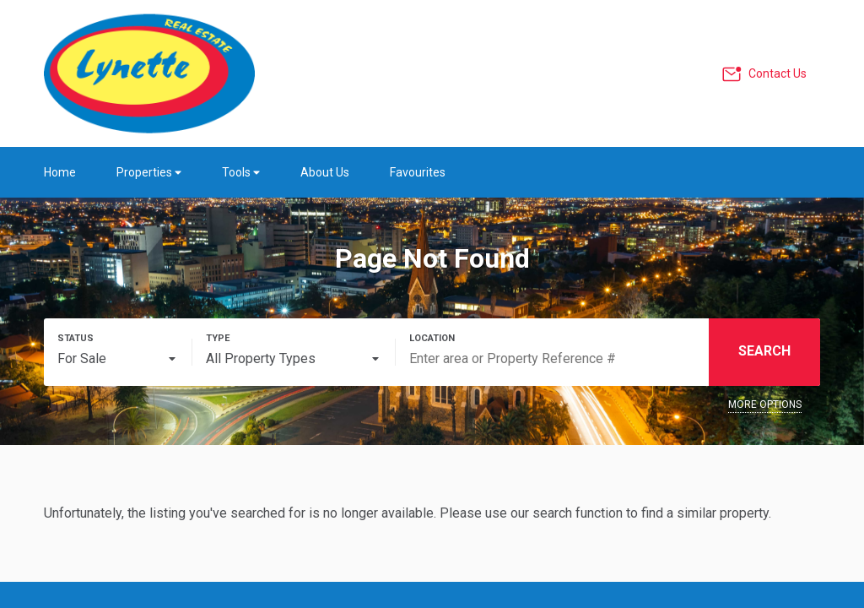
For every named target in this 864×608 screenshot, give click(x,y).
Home (60, 172)
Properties (148, 172)
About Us (324, 172)
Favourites (418, 172)
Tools (241, 172)
